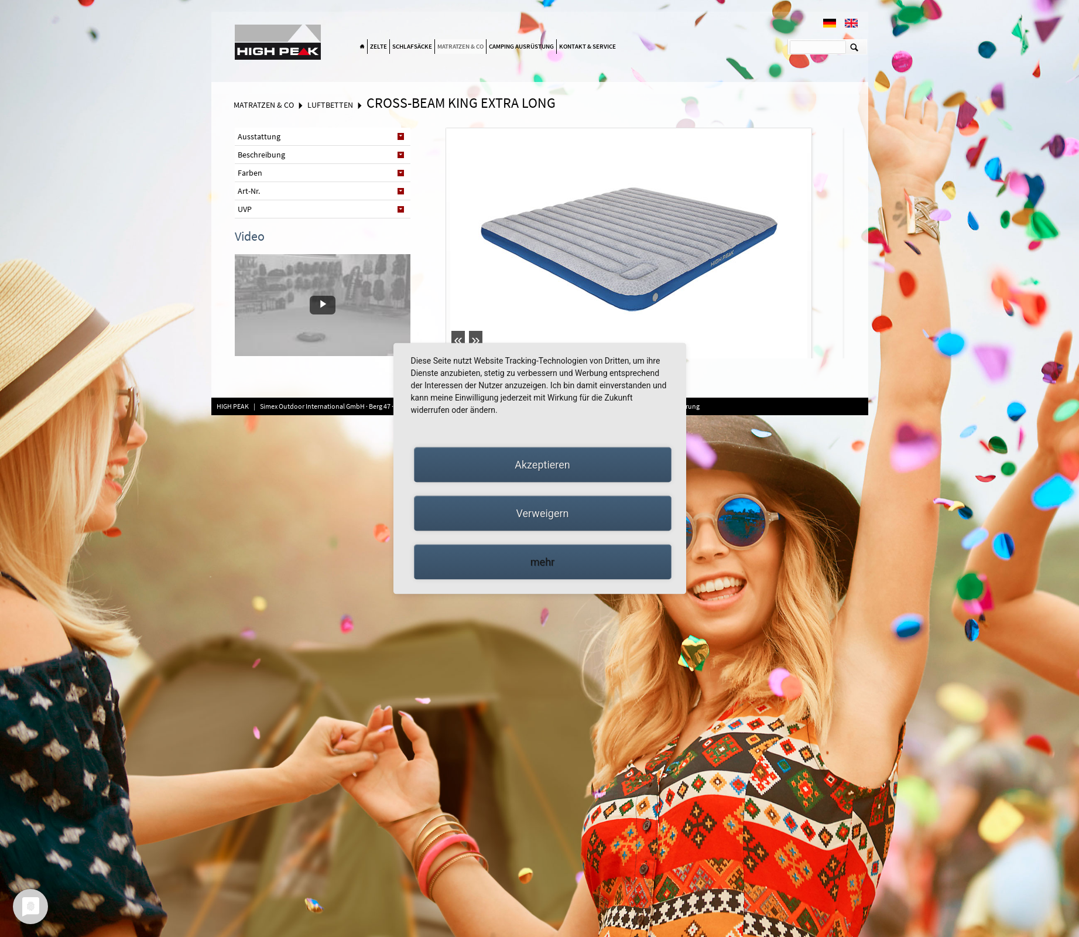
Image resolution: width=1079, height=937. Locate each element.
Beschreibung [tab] (261, 154)
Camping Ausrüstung (521, 46)
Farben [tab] (250, 172)
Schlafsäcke (412, 46)
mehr (542, 562)
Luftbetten (330, 105)
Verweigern (542, 513)
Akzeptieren (542, 465)
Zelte (378, 46)
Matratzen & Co (460, 46)
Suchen (854, 46)
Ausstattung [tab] (259, 136)
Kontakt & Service (587, 46)
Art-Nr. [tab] (249, 191)
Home (362, 46)
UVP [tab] (245, 209)
